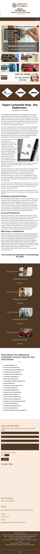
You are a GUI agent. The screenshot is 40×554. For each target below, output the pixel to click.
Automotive (22, 539)
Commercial (16, 539)
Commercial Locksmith (20, 312)
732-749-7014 (20, 10)
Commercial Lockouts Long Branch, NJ (13, 385)
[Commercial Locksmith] (20, 320)
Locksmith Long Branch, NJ (10, 365)
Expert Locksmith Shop (11, 114)
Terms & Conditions (15, 543)
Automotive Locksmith (20, 332)
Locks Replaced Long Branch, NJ (11, 390)
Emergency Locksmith (20, 292)
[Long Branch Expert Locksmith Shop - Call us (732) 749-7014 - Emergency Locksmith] (26, 57)
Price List (22, 543)
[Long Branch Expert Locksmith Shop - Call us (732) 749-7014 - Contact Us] (4, 76)
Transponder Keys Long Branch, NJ (12, 405)
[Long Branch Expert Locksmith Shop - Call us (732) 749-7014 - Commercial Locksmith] (7, 66)
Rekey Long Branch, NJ (9, 383)
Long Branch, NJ (16, 110)
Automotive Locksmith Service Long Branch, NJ (15, 410)
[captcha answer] (7, 455)
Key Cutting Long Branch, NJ (10, 387)
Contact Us (20, 541)
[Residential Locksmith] (20, 279)
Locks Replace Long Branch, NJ (11, 376)
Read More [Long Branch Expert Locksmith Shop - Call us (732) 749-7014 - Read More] (20, 283)
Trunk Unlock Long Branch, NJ (11, 403)
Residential (9, 539)
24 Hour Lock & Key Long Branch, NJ (12, 399)
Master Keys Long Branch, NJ (11, 378)
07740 (20, 259)
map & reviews (34, 534)
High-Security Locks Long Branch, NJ (12, 392)
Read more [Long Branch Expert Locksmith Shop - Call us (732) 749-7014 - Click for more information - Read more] (4, 59)
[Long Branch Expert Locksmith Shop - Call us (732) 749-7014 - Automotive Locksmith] (27, 66)
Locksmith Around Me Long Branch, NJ (13, 374)
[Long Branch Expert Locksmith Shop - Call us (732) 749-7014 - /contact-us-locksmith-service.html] (20, 77)
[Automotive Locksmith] (20, 340)
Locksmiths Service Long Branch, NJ (12, 372)
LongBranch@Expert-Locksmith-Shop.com (13, 522)
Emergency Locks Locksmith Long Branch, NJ (14, 401)
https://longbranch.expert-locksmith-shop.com (25, 536)
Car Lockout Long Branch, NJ (10, 408)
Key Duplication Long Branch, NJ (11, 394)
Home (4, 539)
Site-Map (27, 543)
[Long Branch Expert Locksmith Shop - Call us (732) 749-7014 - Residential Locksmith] (6, 57)
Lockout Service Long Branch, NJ (11, 367)
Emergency (28, 539)
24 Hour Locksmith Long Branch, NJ (12, 396)
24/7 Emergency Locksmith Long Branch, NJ (14, 381)
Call (20, 552)
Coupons (35, 539)
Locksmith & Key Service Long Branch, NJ (13, 369)
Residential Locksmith (20, 271)
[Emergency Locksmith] (20, 300)
